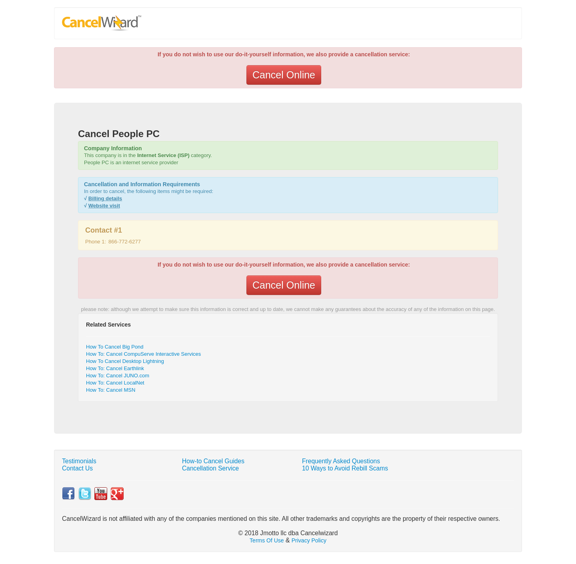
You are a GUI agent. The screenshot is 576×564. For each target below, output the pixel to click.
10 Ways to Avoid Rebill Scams (345, 468)
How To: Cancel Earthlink (115, 368)
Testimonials (79, 461)
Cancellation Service (210, 468)
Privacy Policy (309, 540)
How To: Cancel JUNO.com (117, 376)
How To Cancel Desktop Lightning (125, 361)
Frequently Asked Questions (341, 461)
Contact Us (77, 468)
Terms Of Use (267, 540)
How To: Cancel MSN (110, 390)
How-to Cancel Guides (213, 461)
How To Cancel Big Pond (115, 347)
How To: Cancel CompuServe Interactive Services (143, 354)
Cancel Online (283, 74)
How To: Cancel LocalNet (115, 383)
